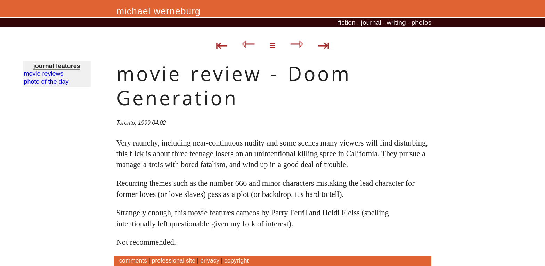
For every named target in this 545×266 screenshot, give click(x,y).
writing (396, 22)
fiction (347, 22)
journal (371, 22)
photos (422, 22)
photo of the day (46, 81)
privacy (209, 260)
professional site (173, 260)
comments (133, 260)
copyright (236, 260)
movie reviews (44, 73)
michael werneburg (158, 11)
